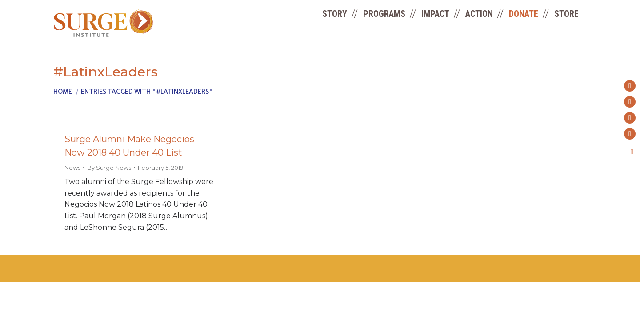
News (72, 167)
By (109, 167)
